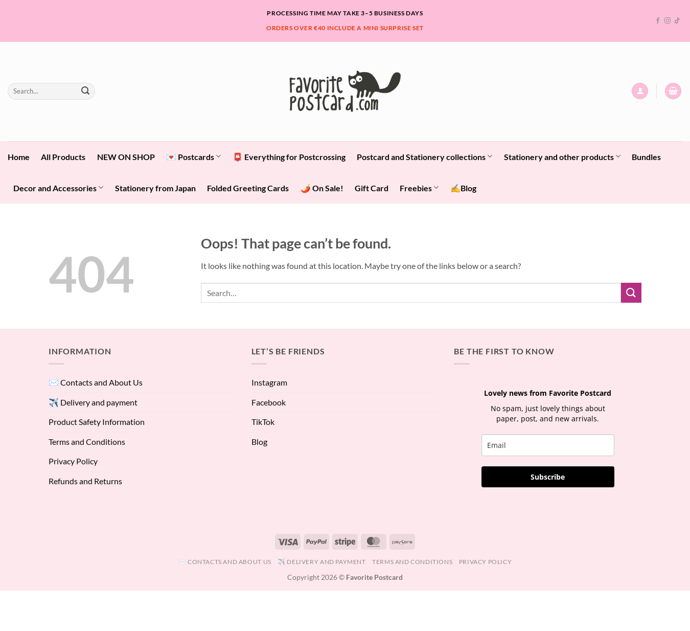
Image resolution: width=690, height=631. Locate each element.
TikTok (262, 421)
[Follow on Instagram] (667, 21)
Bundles (646, 157)
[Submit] (85, 91)
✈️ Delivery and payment (93, 402)
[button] (640, 91)
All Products (63, 157)
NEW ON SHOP (126, 157)
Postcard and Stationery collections (424, 156)
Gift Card (371, 188)
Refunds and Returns (85, 481)
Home (19, 157)
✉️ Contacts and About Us (96, 382)
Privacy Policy (73, 461)
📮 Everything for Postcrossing (289, 157)
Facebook (268, 402)
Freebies (419, 187)
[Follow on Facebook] (658, 21)
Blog (259, 441)
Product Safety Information (97, 421)
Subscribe (548, 477)
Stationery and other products (562, 156)
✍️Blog (463, 188)
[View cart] (673, 91)
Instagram (269, 382)
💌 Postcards (193, 156)
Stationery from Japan (155, 188)
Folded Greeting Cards (248, 188)
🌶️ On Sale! (322, 188)
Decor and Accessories (58, 187)
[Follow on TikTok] (677, 21)
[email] (547, 445)
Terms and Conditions (87, 441)
